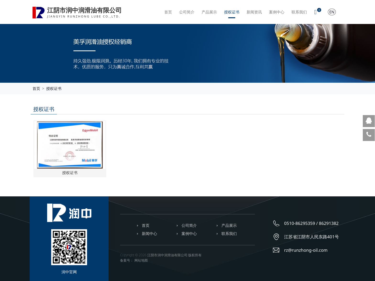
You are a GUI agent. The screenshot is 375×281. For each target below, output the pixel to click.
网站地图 (141, 260)
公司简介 (186, 12)
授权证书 (231, 12)
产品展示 (209, 12)
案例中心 (276, 12)
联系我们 (299, 12)
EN (331, 12)
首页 (168, 12)
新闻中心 (149, 233)
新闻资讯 (254, 12)
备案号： (126, 260)
